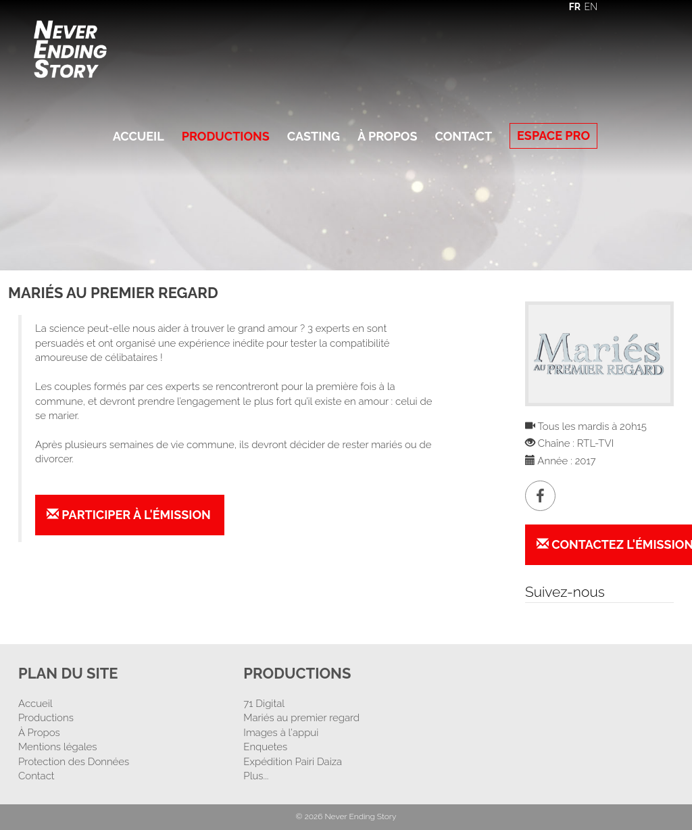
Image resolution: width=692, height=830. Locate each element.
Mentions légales (57, 747)
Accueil (138, 136)
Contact (463, 136)
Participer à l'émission (129, 515)
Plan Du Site (68, 673)
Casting (313, 136)
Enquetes (265, 747)
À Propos (387, 136)
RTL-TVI (595, 443)
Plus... (255, 776)
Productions (226, 136)
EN (591, 6)
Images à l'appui (280, 733)
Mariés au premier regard (301, 718)
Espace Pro (553, 135)
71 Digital (264, 704)
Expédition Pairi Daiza (292, 762)
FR (574, 6)
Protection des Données (73, 762)
